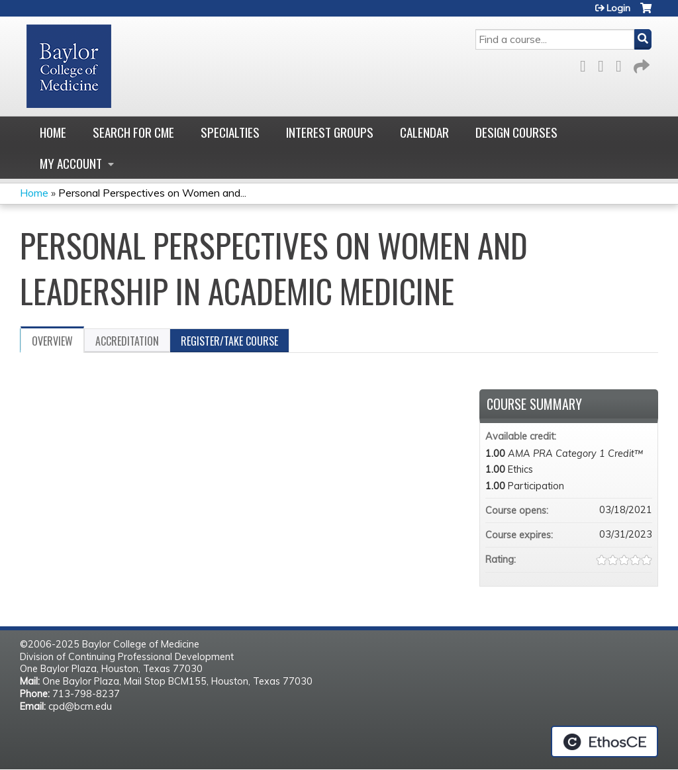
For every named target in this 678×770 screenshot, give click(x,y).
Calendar (424, 132)
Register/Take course (229, 341)
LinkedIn (622, 64)
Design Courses (516, 132)
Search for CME (133, 132)
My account (71, 163)
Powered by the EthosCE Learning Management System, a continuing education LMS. (604, 741)
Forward (640, 64)
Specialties (230, 132)
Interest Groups (329, 132)
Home (53, 132)
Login (618, 8)
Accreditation (127, 341)
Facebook (586, 64)
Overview (52, 341)
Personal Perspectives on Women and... (152, 192)
